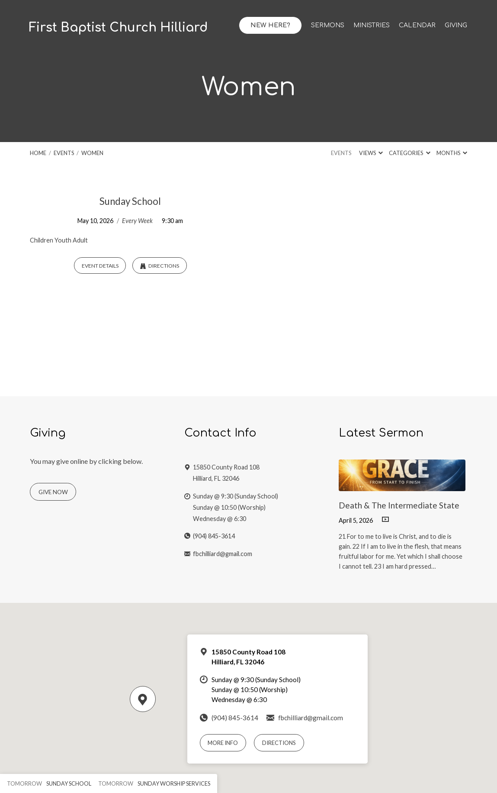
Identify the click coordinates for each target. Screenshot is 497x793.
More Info (223, 742)
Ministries (371, 25)
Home (38, 152)
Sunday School (130, 201)
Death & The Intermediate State (399, 505)
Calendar (417, 25)
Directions (159, 265)
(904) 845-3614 (214, 536)
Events (64, 152)
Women (92, 152)
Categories (409, 152)
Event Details (100, 265)
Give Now (53, 492)
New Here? (270, 25)
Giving (456, 25)
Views (371, 152)
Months (451, 152)
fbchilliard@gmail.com (222, 553)
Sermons (327, 25)
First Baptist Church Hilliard (118, 28)
